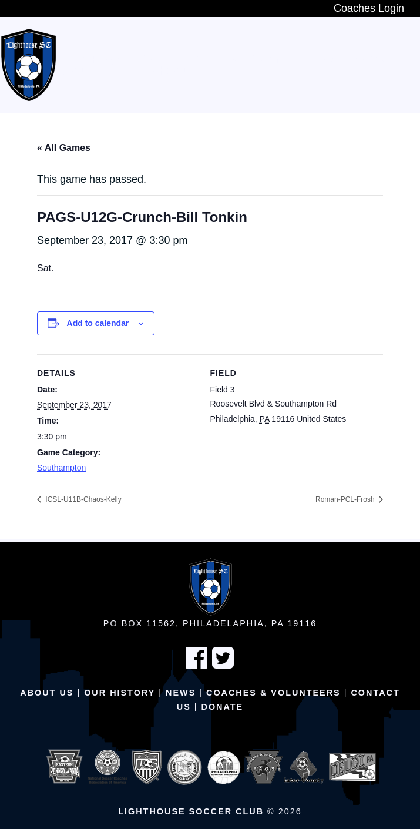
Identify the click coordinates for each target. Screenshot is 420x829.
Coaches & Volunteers (273, 692)
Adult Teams (98, 71)
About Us (46, 692)
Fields (226, 71)
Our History (119, 692)
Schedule (171, 71)
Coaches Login (369, 8)
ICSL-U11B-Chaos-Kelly (82, 499)
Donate (222, 706)
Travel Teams (347, 59)
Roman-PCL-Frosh (346, 499)
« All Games (63, 148)
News (181, 692)
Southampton (61, 467)
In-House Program (245, 59)
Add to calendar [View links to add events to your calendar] (98, 323)
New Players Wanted (122, 59)
